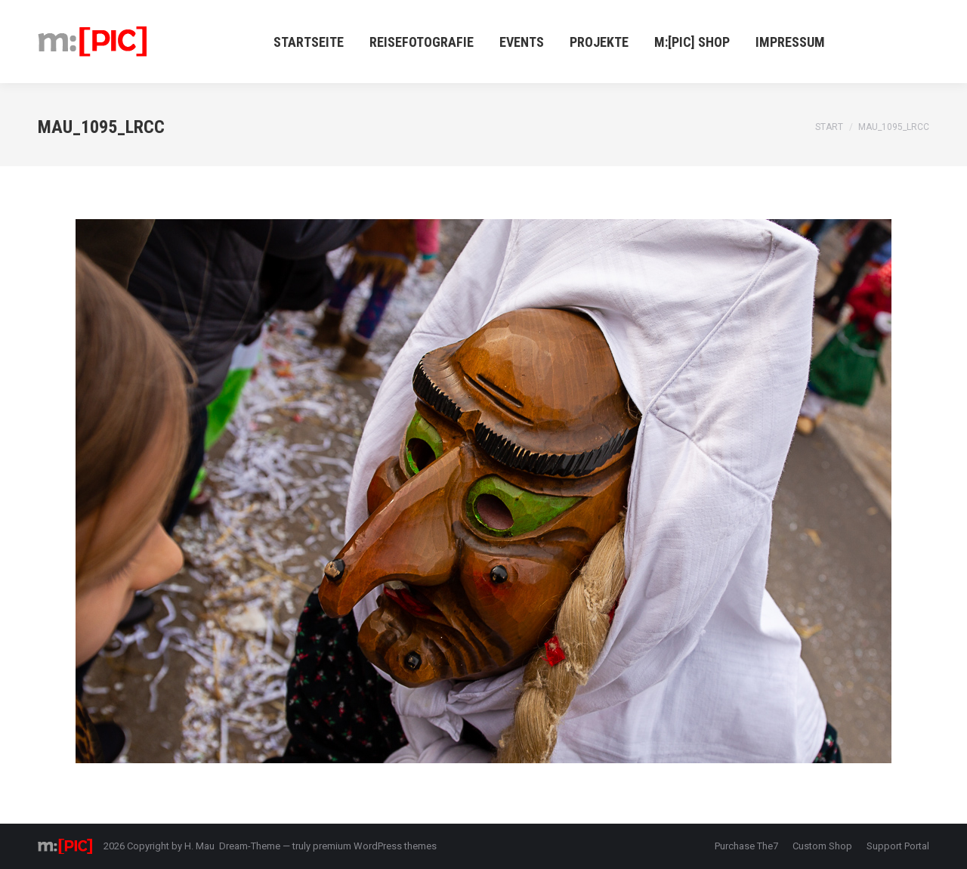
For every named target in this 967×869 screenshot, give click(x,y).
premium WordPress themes (375, 846)
